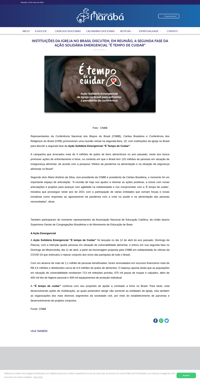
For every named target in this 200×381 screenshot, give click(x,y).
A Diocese (41, 31)
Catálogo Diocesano (68, 31)
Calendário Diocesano (100, 31)
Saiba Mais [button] (38, 377)
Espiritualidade (149, 31)
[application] (100, 211)
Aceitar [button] (186, 375)
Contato (172, 31)
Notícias (125, 31)
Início (26, 31)
